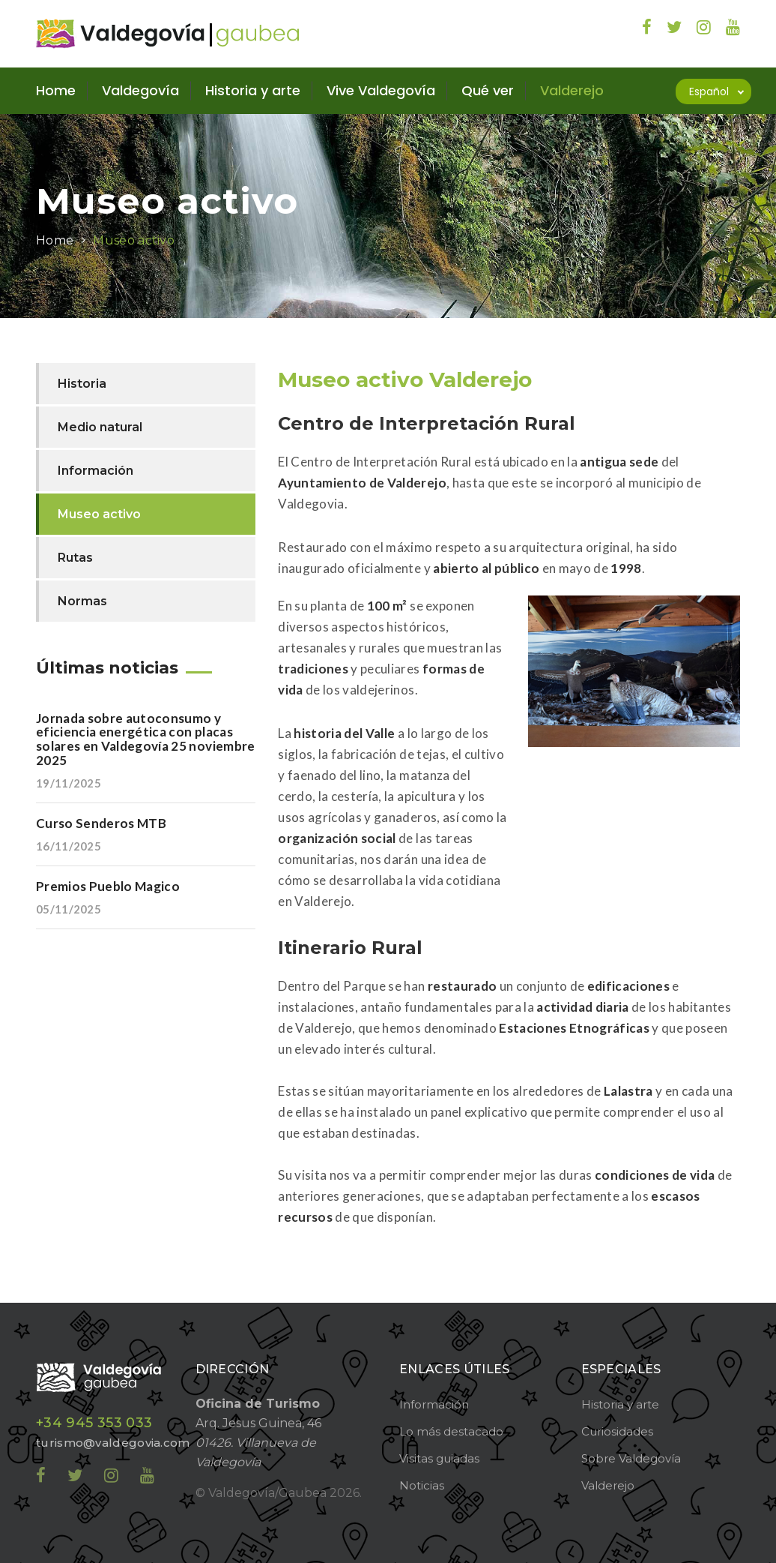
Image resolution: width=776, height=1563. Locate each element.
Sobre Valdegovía (631, 1458)
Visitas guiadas (439, 1458)
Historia (82, 383)
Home (56, 90)
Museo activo (134, 240)
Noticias (421, 1485)
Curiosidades (617, 1431)
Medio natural (100, 427)
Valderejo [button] (572, 90)
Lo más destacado (451, 1431)
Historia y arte (620, 1404)
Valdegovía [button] (140, 90)
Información (95, 471)
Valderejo (607, 1485)
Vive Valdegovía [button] (381, 90)
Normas (82, 601)
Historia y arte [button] (252, 90)
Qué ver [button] (487, 90)
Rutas (75, 557)
